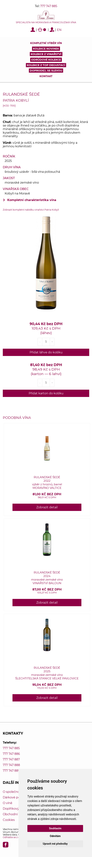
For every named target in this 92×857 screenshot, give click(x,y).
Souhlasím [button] (55, 828)
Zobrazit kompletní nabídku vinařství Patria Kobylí (31, 209)
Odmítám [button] (55, 836)
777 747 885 (48, 6)
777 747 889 (11, 770)
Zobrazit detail (47, 507)
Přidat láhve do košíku (46, 352)
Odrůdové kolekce (46, 59)
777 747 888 (11, 765)
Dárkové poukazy (16, 797)
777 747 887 (11, 759)
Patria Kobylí (16, 100)
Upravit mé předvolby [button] (55, 843)
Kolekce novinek (46, 48)
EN (59, 30)
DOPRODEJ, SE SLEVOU (46, 70)
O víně (7, 803)
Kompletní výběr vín (46, 43)
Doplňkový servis (15, 808)
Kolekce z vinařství (46, 54)
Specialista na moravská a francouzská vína (46, 22)
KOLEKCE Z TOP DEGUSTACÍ (46, 65)
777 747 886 (11, 754)
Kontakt (46, 76)
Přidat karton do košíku (46, 393)
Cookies (9, 820)
